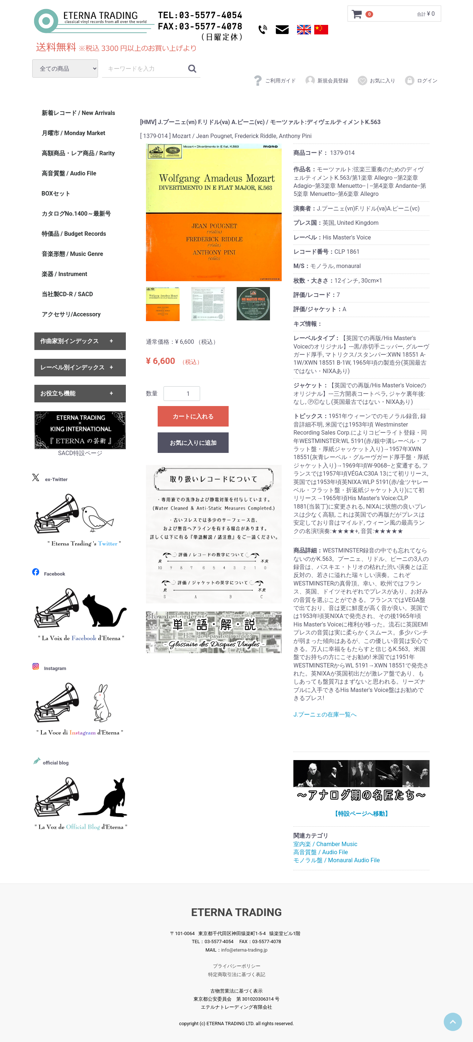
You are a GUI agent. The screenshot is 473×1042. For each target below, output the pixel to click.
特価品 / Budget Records (74, 233)
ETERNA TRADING (236, 912)
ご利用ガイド (274, 80)
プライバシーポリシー (236, 966)
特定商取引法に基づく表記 (236, 974)
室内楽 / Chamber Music (325, 844)
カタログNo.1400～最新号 (76, 213)
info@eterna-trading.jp (244, 950)
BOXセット (56, 193)
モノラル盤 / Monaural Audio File (336, 860)
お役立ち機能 (57, 393)
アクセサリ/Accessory (71, 314)
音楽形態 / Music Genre (73, 253)
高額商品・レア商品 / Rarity (78, 153)
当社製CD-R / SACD (67, 294)
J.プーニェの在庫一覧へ (325, 714)
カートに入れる (193, 416)
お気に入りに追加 (193, 442)
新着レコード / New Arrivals (78, 112)
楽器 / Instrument (64, 274)
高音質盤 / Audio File (320, 852)
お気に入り (376, 80)
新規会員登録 (326, 80)
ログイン (421, 80)
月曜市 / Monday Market (73, 133)
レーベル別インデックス (72, 367)
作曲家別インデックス (69, 341)
